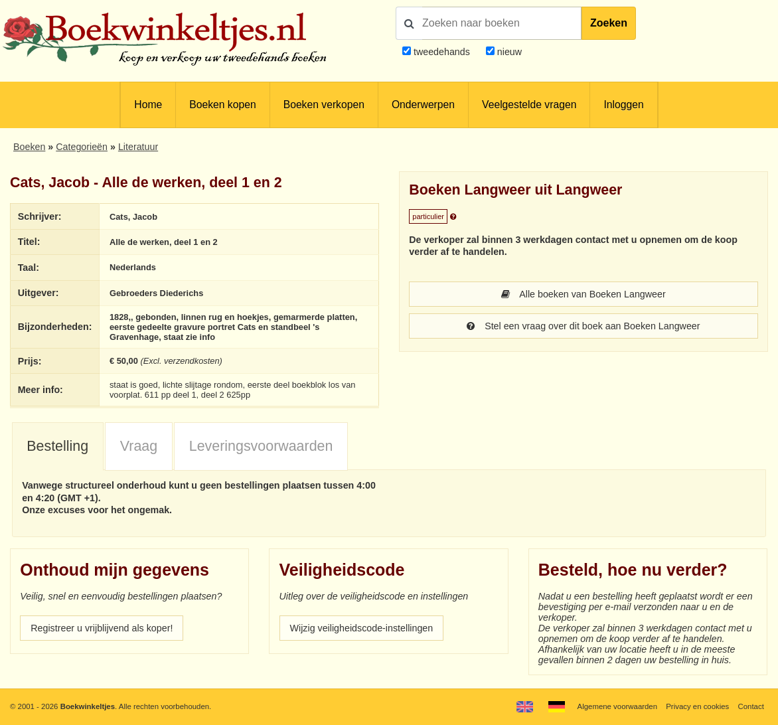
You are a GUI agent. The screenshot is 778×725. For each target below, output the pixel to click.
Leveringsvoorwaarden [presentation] (261, 446)
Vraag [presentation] (138, 446)
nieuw (508, 51)
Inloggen (623, 104)
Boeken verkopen (323, 104)
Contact (751, 706)
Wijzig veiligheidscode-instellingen (361, 628)
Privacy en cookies (697, 706)
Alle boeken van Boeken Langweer (583, 294)
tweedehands (442, 51)
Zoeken (608, 23)
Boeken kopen (222, 104)
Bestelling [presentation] (57, 446)
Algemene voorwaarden (617, 706)
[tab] (58, 446)
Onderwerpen (423, 104)
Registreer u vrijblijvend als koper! (102, 628)
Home (148, 104)
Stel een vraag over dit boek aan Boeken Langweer (583, 326)
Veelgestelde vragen (529, 104)
